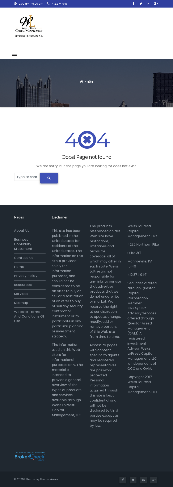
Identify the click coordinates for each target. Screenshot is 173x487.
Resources (23, 284)
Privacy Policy (25, 275)
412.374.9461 (57, 4)
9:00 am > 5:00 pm (28, 4)
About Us (21, 230)
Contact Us (23, 257)
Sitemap (21, 302)
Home (19, 266)
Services (21, 293)
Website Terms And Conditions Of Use (29, 316)
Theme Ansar (49, 479)
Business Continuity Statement (23, 244)
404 (90, 81)
